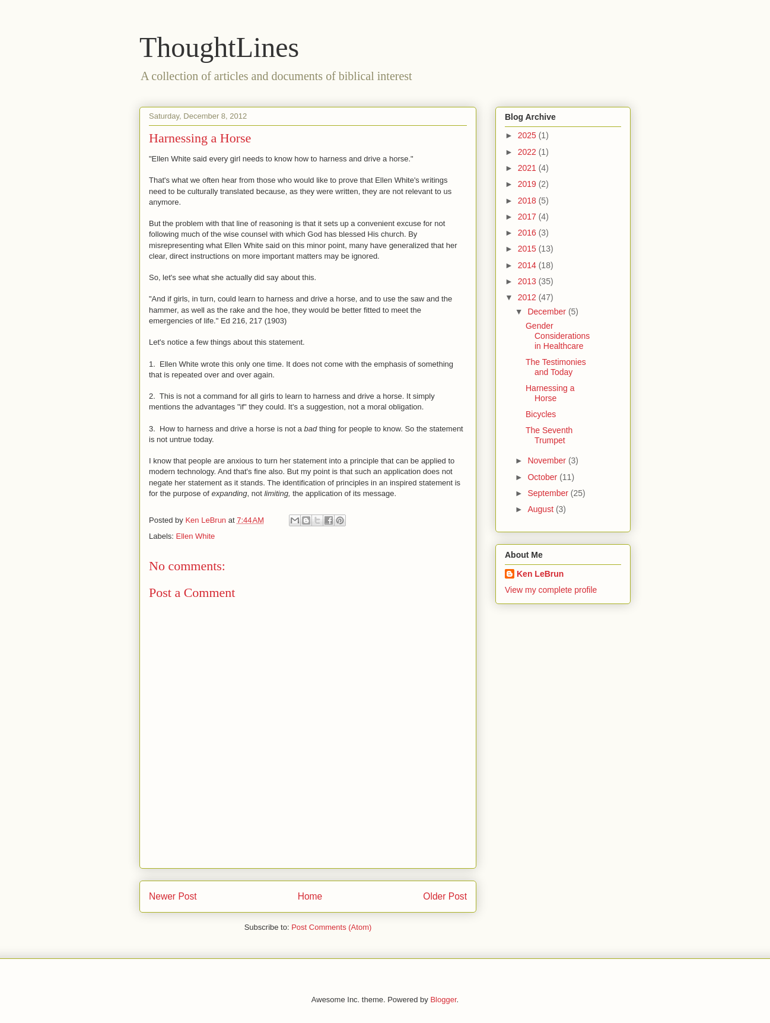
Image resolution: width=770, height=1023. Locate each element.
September (548, 493)
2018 (528, 200)
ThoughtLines (219, 47)
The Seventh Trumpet (549, 435)
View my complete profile (551, 590)
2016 (528, 232)
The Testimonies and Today (556, 367)
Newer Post (173, 896)
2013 (528, 281)
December (547, 311)
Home (310, 896)
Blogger (443, 999)
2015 (528, 248)
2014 (528, 265)
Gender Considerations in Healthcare (558, 336)
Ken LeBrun (540, 574)
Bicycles (541, 414)
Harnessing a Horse (550, 393)
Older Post (445, 896)
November (547, 460)
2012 (528, 297)
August (541, 509)
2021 (528, 168)
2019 (528, 184)
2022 (528, 152)
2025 (528, 135)
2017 (528, 216)
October (543, 477)
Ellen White (195, 536)
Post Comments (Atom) (331, 927)
